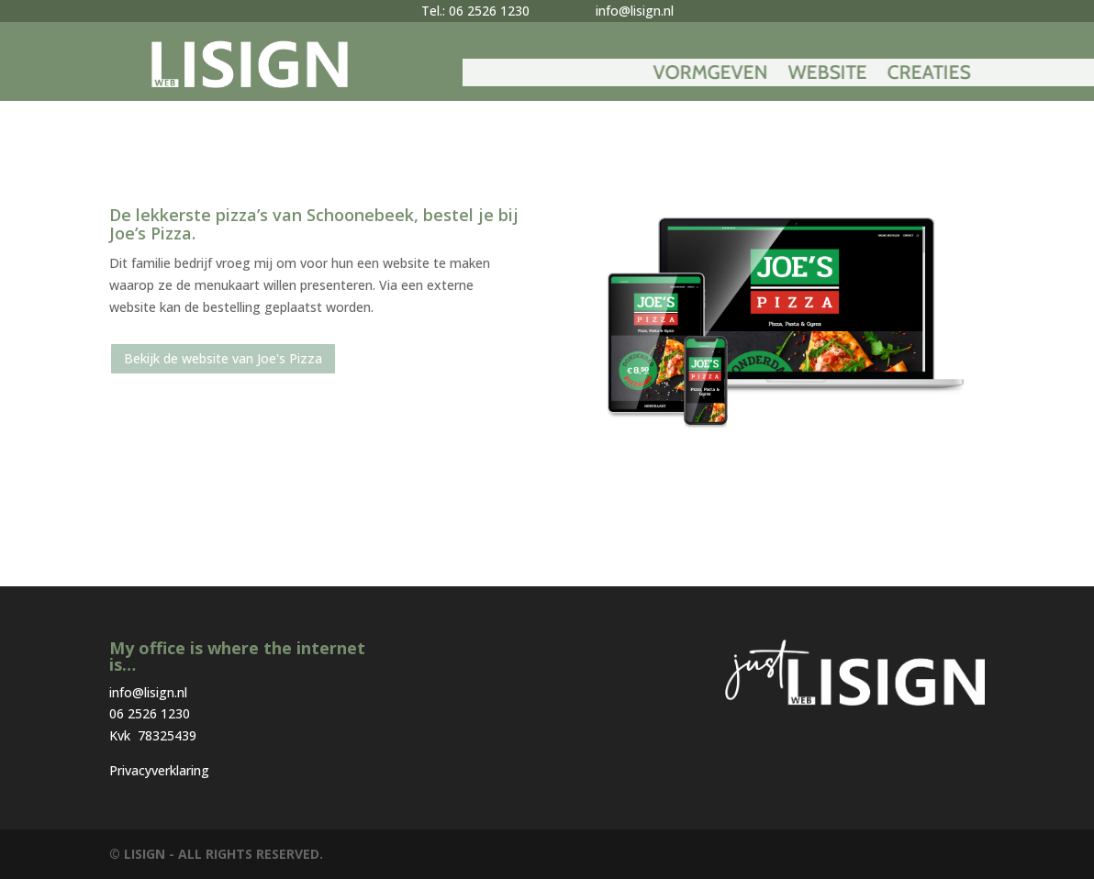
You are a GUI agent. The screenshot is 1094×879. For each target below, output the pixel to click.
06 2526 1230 (149, 713)
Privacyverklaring (159, 770)
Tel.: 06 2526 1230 (475, 10)
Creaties (1008, 74)
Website (906, 74)
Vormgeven (789, 74)
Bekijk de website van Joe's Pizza (223, 358)
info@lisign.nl (635, 10)
